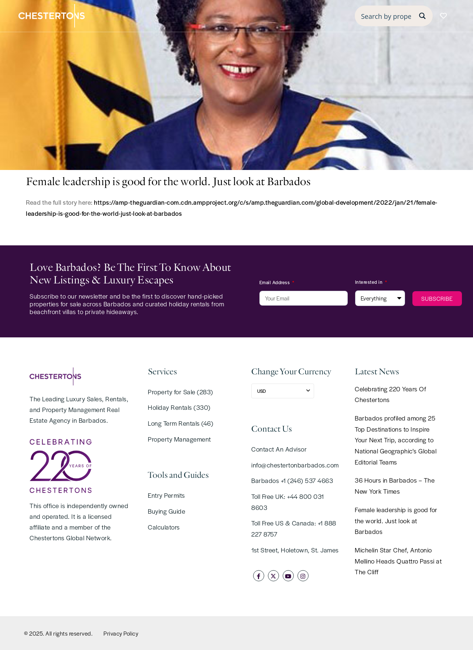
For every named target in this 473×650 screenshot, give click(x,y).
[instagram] (303, 575)
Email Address (275, 282)
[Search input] (386, 15)
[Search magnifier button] (422, 16)
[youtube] (288, 575)
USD (261, 391)
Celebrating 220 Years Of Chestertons (390, 394)
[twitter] (273, 575)
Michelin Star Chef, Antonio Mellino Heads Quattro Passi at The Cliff (398, 560)
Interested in (369, 282)
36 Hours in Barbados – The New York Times (395, 486)
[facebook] (258, 575)
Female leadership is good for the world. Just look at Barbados (396, 520)
